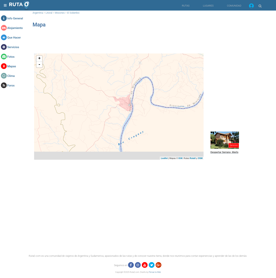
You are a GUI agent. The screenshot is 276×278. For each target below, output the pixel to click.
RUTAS (186, 5)
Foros (11, 85)
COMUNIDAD (234, 5)
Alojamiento (15, 28)
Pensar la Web (155, 272)
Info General (15, 18)
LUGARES (208, 5)
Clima (11, 76)
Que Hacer (14, 37)
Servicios (13, 47)
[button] (251, 6)
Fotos (11, 56)
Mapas (11, 66)
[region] (119, 43)
